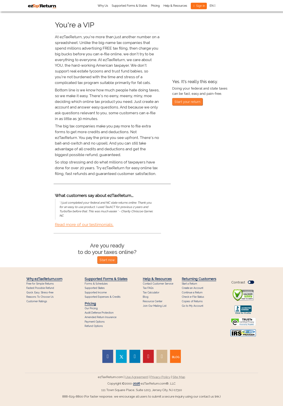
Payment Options (95, 322)
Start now (107, 260)
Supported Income (96, 292)
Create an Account (192, 288)
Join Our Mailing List (154, 306)
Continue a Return (192, 292)
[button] (199, 6)
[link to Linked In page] (134, 356)
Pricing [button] (155, 5)
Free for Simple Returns (40, 284)
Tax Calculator (151, 292)
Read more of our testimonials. (84, 224)
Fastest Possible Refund (40, 288)
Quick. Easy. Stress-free (39, 292)
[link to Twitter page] (121, 356)
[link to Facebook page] (107, 356)
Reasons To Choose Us (40, 297)
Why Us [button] (103, 5)
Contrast (242, 282)
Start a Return (189, 283)
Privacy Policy (160, 377)
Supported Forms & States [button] (129, 5)
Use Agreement (136, 377)
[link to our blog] (175, 356)
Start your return (187, 102)
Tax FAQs (148, 288)
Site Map (179, 377)
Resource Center (152, 301)
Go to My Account (192, 305)
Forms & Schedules (96, 284)
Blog (145, 297)
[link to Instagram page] (161, 356)
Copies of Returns (192, 301)
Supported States (95, 288)
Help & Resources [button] (175, 5)
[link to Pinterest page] (148, 356)
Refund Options (94, 326)
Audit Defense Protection (99, 313)
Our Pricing (91, 308)
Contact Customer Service (158, 284)
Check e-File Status (193, 296)
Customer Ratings (36, 301)
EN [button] (212, 5)
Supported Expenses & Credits (103, 297)
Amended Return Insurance (100, 317)
